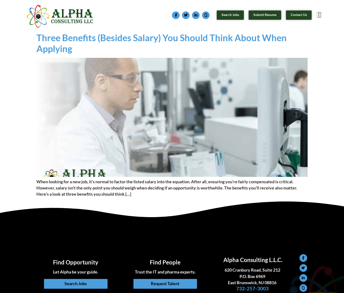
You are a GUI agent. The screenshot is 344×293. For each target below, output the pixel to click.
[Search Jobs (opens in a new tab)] (230, 15)
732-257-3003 (253, 288)
